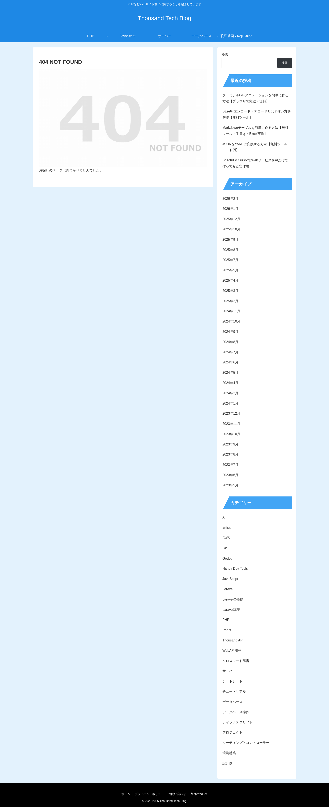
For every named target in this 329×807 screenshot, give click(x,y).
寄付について (199, 794)
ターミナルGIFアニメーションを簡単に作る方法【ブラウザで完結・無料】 (255, 98)
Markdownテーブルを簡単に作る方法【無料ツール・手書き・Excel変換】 (255, 131)
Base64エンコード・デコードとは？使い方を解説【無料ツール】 (256, 114)
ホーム (125, 794)
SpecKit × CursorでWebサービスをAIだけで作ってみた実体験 (255, 163)
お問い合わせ (177, 794)
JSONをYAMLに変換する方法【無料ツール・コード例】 (256, 147)
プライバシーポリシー (149, 794)
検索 (225, 54)
